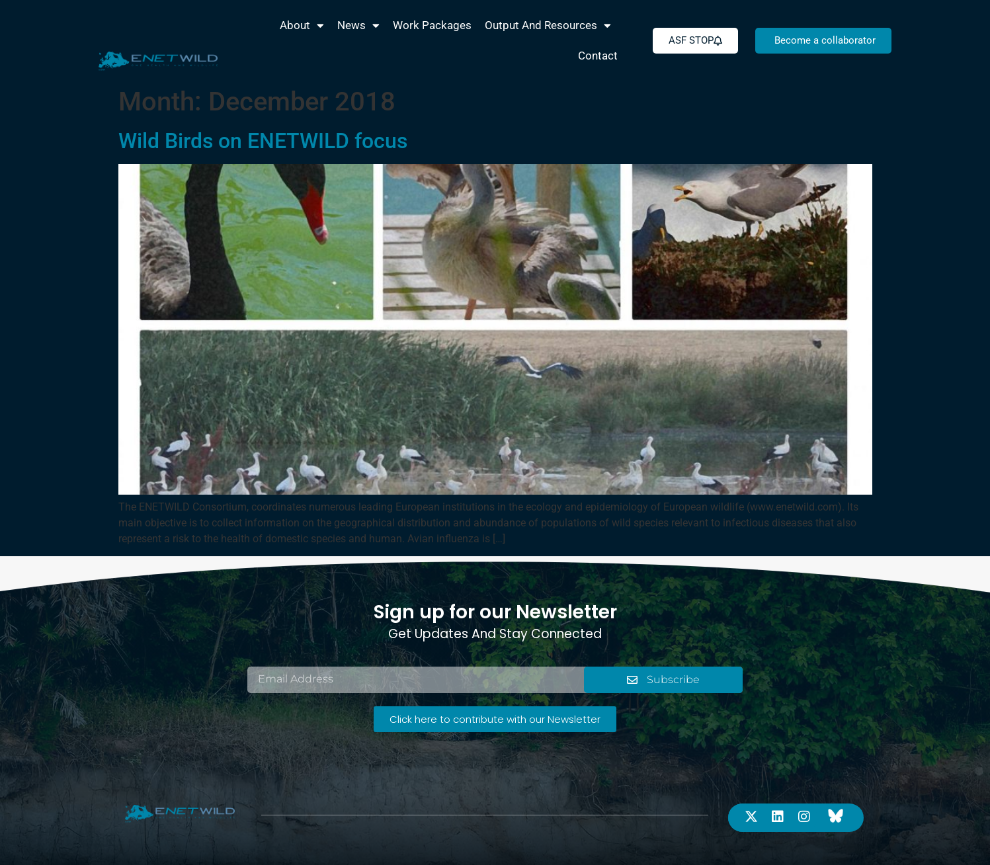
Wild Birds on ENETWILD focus (262, 140)
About (302, 25)
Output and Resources (548, 25)
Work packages (432, 25)
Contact (598, 55)
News (358, 25)
